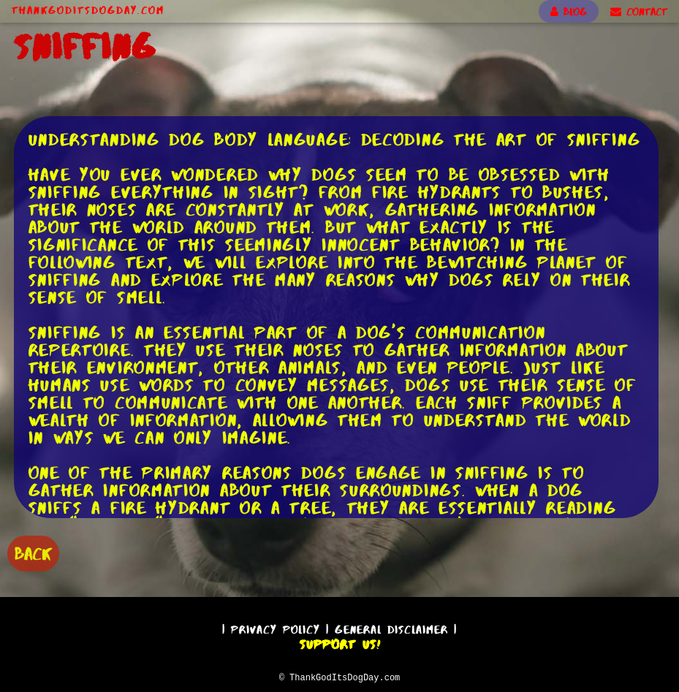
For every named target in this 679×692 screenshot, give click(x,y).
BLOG (568, 11)
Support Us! (340, 642)
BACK (33, 552)
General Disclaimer (391, 627)
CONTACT (638, 11)
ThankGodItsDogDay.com (88, 10)
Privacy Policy (275, 627)
